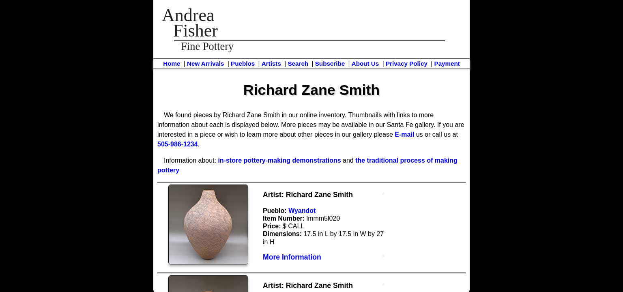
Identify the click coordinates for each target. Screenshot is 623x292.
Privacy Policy (407, 63)
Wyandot (302, 210)
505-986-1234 (177, 144)
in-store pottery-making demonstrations (279, 160)
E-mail (404, 134)
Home (171, 63)
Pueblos (243, 63)
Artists (271, 63)
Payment (447, 63)
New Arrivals (205, 63)
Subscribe (330, 63)
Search (298, 63)
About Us (365, 63)
